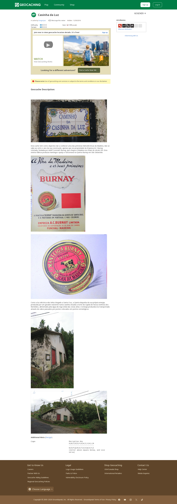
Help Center (142, 469)
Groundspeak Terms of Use (94, 499)
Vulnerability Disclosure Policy (77, 477)
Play (46, 4)
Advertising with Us (131, 36)
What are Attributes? (125, 29)
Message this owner (58, 20)
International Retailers (113, 473)
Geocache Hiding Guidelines (38, 477)
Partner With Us (33, 473)
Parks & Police (71, 473)
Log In (157, 5)
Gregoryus (42, 20)
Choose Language (40, 489)
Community (59, 4)
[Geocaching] (28, 4)
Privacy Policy (111, 499)
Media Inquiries (144, 473)
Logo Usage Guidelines (74, 469)
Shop (72, 4)
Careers (30, 469)
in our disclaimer (101, 81)
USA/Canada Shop (111, 469)
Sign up (145, 5)
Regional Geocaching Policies (38, 481)
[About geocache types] (34, 15)
